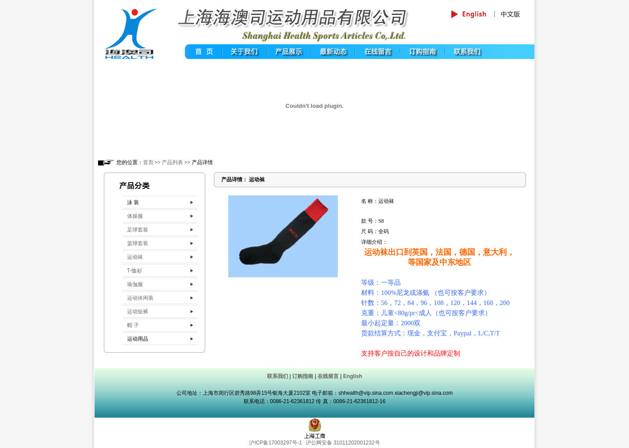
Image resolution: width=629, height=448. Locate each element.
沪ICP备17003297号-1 (275, 443)
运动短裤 (137, 311)
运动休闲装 (140, 298)
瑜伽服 (135, 284)
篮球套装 (137, 243)
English (352, 376)
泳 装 (133, 202)
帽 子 (133, 325)
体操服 (135, 216)
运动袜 (135, 257)
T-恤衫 (135, 271)
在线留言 (328, 376)
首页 (148, 162)
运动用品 (137, 339)
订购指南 (302, 376)
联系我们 (277, 376)
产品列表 (172, 162)
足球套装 (137, 230)
